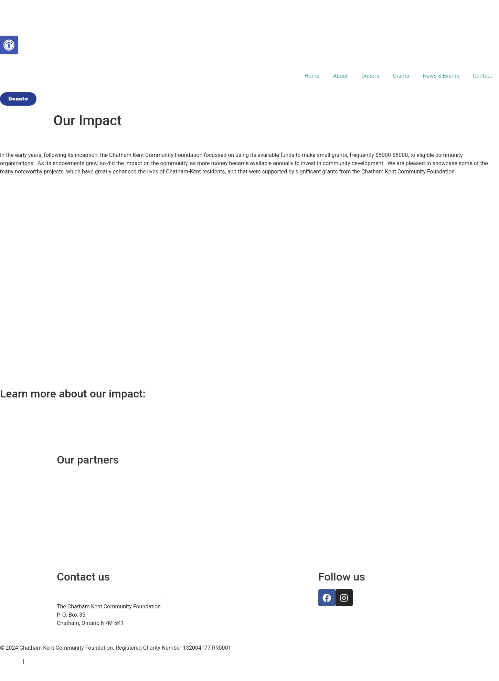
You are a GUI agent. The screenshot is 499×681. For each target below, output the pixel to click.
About (340, 76)
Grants (401, 76)
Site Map (11, 661)
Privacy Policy (43, 661)
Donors (370, 76)
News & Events (441, 76)
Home (312, 76)
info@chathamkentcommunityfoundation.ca (110, 593)
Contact (482, 76)
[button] (9, 45)
